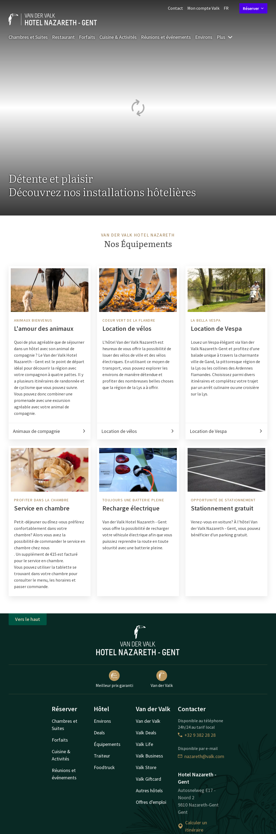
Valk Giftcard (148, 779)
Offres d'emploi (151, 802)
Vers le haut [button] (27, 619)
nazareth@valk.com (201, 756)
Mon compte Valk (203, 8)
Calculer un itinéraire (192, 826)
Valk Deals (146, 732)
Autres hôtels (149, 790)
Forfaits (87, 37)
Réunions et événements (166, 37)
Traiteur (102, 756)
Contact (175, 8)
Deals (99, 732)
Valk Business (149, 756)
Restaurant (63, 37)
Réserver (253, 8)
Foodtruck (104, 767)
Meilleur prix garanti (114, 679)
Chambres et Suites (28, 37)
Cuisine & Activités (118, 37)
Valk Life (144, 744)
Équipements (107, 744)
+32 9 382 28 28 (197, 735)
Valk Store (146, 767)
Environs (203, 37)
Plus (225, 37)
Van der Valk (162, 679)
